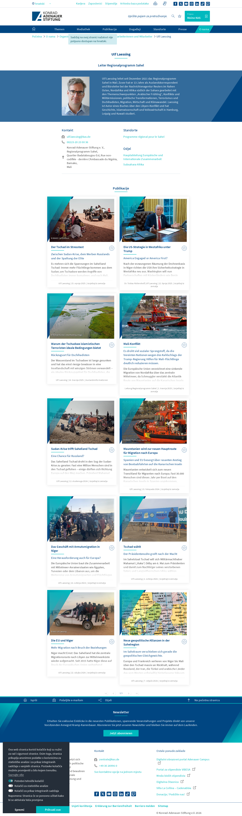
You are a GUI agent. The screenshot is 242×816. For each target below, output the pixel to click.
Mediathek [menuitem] (83, 29)
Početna (37, 36)
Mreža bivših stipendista (173, 775)
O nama (50, 36)
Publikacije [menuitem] (110, 29)
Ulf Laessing (163, 36)
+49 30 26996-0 (105, 765)
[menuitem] (37, 29)
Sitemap (163, 806)
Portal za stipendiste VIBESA (175, 769)
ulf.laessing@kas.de (76, 136)
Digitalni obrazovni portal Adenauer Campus (182, 761)
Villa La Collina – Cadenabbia (176, 788)
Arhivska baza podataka (134, 3)
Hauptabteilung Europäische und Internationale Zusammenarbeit (143, 157)
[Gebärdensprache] (164, 3)
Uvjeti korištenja (82, 806)
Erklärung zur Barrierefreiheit (113, 806)
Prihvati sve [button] (53, 810)
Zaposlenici (95, 3)
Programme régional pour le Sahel (143, 136)
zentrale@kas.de (106, 759)
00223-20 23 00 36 (75, 142)
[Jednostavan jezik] (155, 3)
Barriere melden (145, 806)
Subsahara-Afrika (133, 164)
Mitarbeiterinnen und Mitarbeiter (133, 36)
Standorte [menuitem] (159, 29)
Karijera (80, 3)
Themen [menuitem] (59, 29)
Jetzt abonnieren (121, 733)
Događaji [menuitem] (135, 29)
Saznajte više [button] (16, 775)
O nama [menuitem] (204, 29)
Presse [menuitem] (182, 29)
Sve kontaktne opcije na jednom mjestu (118, 772)
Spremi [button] (19, 810)
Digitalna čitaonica (170, 782)
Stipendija (111, 3)
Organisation (67, 36)
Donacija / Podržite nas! (173, 794)
